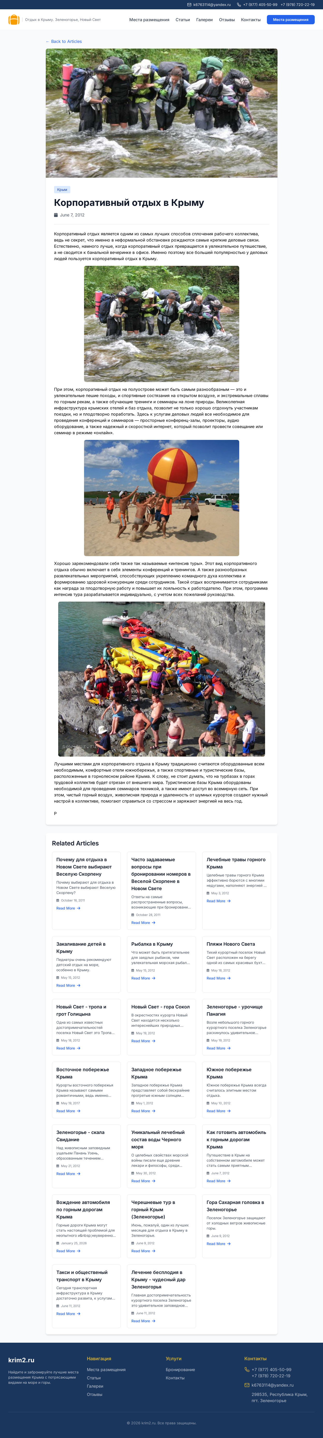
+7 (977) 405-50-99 (260, 4)
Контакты (251, 19)
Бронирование (180, 1369)
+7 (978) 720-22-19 (298, 4)
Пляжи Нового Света (231, 944)
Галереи (204, 19)
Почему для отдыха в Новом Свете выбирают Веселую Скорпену (84, 867)
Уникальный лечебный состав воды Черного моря (158, 1139)
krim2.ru (21, 1360)
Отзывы (227, 19)
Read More (68, 908)
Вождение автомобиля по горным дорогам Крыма (83, 1209)
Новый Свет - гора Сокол (160, 1006)
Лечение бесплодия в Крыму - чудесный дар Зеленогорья (158, 1279)
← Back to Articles (64, 41)
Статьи (183, 19)
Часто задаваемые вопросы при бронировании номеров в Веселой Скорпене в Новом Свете (161, 874)
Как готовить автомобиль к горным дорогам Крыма (236, 1139)
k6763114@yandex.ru (273, 1385)
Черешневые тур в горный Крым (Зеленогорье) (153, 1209)
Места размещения (149, 19)
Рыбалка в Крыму (152, 944)
